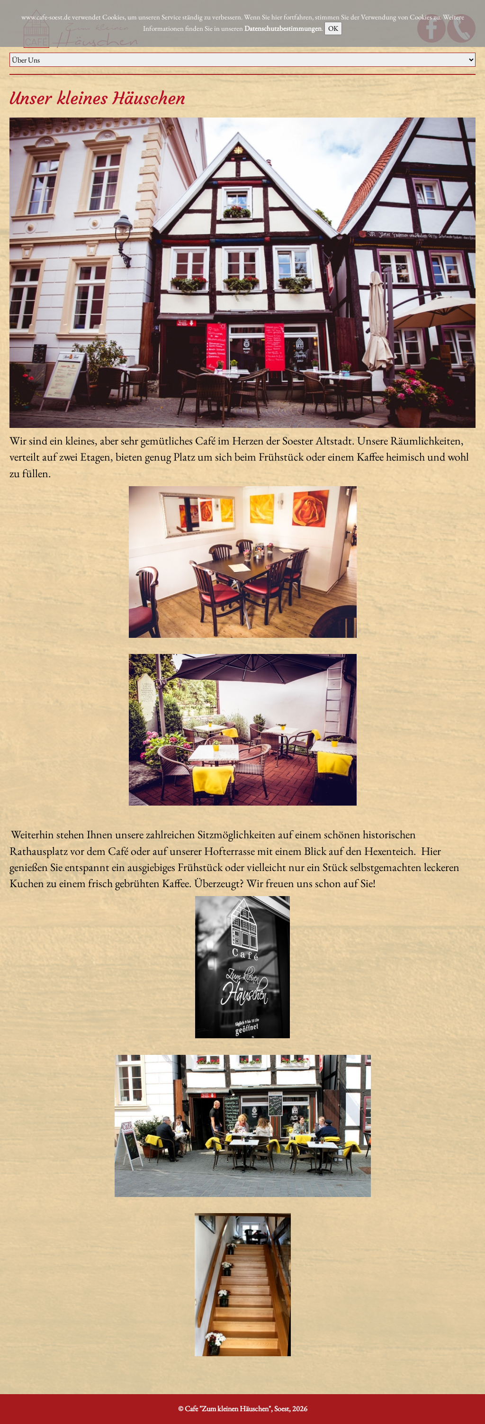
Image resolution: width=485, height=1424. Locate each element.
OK (333, 28)
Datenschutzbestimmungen (283, 28)
